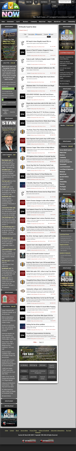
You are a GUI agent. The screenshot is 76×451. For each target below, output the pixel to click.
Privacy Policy (33, 430)
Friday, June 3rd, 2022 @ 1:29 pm (37, 320)
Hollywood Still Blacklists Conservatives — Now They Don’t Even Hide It (8, 384)
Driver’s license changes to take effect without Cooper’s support (40, 201)
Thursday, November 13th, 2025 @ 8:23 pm (38, 64)
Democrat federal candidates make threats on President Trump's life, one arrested (8, 354)
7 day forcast (69, 125)
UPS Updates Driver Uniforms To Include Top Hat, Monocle (41, 157)
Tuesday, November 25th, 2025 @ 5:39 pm (38, 55)
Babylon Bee (53, 135)
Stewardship (71, 21)
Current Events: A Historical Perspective (38, 372)
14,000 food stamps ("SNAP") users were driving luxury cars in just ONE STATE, (8, 371)
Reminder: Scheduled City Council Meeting (66, 58)
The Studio (63, 189)
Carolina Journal (52, 143)
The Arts (62, 184)
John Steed (53, 46)
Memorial (62, 172)
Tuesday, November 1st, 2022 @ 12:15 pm (38, 259)
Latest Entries (52, 377)
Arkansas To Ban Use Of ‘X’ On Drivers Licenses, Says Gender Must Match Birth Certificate (40, 113)
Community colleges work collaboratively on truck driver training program (39, 290)
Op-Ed (18, 21)
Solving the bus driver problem (35, 324)
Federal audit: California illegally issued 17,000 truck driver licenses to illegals (40, 60)
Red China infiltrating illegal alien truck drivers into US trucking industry (40, 77)
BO (36, 2)
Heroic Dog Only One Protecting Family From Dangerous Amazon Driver (39, 166)
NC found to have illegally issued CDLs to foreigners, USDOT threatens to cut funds (38, 42)
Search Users (23, 30)
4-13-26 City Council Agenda (65, 69)
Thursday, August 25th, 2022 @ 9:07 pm (38, 303)
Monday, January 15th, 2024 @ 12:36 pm (38, 135)
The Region (63, 186)
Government (10, 21)
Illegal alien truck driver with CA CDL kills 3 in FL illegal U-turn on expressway (41, 104)
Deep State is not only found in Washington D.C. (9, 182)
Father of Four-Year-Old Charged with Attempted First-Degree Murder (8, 378)
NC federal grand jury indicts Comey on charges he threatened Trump (9, 391)
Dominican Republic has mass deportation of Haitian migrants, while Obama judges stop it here (9, 336)
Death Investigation (65, 81)
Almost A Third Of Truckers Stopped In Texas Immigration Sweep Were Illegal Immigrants (39, 51)
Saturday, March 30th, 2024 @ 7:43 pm (37, 117)
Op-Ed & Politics (64, 176)
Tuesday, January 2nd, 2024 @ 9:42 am (37, 144)
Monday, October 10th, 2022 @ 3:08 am (37, 285)
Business (25, 21)
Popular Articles (64, 244)
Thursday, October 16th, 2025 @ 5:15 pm (38, 73)
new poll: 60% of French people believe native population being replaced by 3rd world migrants (9, 362)
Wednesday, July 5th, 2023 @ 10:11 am (37, 197)
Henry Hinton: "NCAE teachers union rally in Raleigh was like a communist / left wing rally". (8, 345)
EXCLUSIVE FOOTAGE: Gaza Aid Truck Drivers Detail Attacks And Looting (39, 95)
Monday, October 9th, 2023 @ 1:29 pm (37, 161)
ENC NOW (53, 294)
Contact (12, 430)
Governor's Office (52, 152)
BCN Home (42, 365)
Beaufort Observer (51, 366)
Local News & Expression (66, 169)
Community (34, 21)
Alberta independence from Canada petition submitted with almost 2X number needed (8, 319)
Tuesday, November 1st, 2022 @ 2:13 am (38, 267)
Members (53, 2)
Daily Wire (53, 55)
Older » (35, 342)
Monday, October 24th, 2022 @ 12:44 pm (38, 276)
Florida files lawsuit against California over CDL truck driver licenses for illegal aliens (40, 68)
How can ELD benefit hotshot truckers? (38, 254)
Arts (64, 21)
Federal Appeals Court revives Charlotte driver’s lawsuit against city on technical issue (40, 219)
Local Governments (65, 167)
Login (54, 5)
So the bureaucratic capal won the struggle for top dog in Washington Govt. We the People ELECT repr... (9, 190)
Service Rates (24, 430)
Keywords (38, 432)
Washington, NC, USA (67, 132)
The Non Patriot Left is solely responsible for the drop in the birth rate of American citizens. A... (9, 220)
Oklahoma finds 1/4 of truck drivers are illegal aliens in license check (40, 86)
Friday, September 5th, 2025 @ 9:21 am (37, 99)
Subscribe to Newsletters (57, 430)
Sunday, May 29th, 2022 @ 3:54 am (37, 329)
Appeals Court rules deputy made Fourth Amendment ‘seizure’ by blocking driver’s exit (40, 245)
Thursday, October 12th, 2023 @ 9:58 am (38, 152)
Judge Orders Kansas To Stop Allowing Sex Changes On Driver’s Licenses (39, 175)
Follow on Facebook (44, 430)
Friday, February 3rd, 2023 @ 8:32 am (37, 232)
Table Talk (28, 2)
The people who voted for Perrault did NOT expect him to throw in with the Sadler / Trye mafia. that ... (9, 163)
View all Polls (12, 112)
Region (50, 21)
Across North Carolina (66, 150)
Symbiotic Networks (65, 253)
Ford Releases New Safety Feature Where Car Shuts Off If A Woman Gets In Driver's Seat (40, 228)
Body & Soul (42, 21)
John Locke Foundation (51, 188)
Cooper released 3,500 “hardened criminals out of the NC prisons (9, 312)
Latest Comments (24, 378)
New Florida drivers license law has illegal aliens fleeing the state (40, 192)
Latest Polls (33, 377)
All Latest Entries (6, 396)
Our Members (24, 365)
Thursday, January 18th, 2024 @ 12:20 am (38, 126)
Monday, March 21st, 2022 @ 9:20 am (37, 338)
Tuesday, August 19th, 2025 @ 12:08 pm (38, 108)
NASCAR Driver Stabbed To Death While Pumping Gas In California (40, 307)
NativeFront (57, 21)
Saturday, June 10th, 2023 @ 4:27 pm (37, 205)
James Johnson (52, 258)
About (17, 430)
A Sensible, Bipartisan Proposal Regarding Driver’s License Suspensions (39, 183)
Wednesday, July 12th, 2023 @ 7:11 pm (37, 188)
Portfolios (24, 371)
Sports (61, 179)
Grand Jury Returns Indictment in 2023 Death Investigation (66, 63)
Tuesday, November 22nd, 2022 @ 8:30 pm (38, 241)
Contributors (44, 2)
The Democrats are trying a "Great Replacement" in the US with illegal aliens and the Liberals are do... (9, 272)
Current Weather (52, 372)
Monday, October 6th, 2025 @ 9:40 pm (37, 82)
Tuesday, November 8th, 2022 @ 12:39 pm (38, 250)
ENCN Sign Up (33, 365)
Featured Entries (42, 378)
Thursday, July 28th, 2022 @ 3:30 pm (37, 312)
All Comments (5, 287)
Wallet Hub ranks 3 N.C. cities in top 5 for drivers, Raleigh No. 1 (41, 272)
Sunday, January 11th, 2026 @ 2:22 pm (37, 46)
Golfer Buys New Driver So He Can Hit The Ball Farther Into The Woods (40, 298)
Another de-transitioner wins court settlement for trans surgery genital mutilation (8, 327)
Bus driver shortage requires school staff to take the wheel (41, 237)
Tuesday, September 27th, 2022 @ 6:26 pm (38, 294)
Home (3, 21)
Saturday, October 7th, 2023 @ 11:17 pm (38, 170)
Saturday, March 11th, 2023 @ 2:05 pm (37, 214)
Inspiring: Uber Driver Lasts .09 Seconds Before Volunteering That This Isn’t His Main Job (40, 263)
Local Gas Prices (64, 234)
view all (13, 63)
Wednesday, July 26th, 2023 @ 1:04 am (37, 179)
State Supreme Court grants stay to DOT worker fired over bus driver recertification (40, 139)
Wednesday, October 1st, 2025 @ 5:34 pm (38, 91)
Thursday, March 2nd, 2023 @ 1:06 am (37, 223)
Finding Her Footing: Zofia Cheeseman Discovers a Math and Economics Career (66, 75)
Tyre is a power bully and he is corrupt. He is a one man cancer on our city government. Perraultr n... (8, 281)
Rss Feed (68, 430)
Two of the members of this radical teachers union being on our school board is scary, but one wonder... (9, 211)
